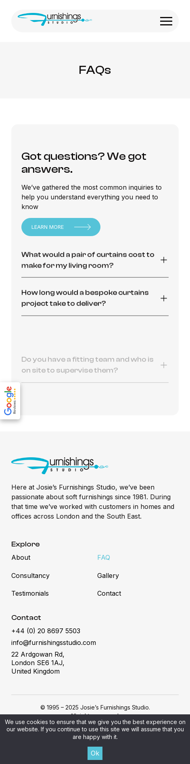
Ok (95, 753)
